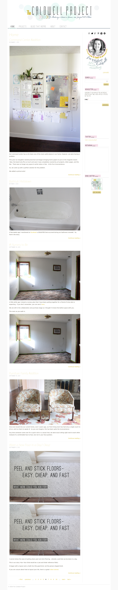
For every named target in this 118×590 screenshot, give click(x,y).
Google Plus (95, 33)
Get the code (96, 192)
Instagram (101, 33)
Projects (22, 26)
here (43, 304)
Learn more (106, 72)
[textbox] (97, 81)
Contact (63, 26)
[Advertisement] (96, 120)
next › (64, 579)
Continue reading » (74, 174)
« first (20, 579)
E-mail (86, 99)
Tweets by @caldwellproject (91, 140)
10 (56, 579)
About (52, 26)
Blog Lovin (104, 33)
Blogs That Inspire (38, 26)
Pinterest (98, 33)
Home (13, 26)
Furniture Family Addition (24, 373)
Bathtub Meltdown (20, 181)
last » (69, 579)
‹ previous (27, 579)
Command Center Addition (25, 39)
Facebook (34, 232)
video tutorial (54, 569)
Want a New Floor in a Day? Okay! (29, 445)
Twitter (92, 33)
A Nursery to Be (18, 244)
